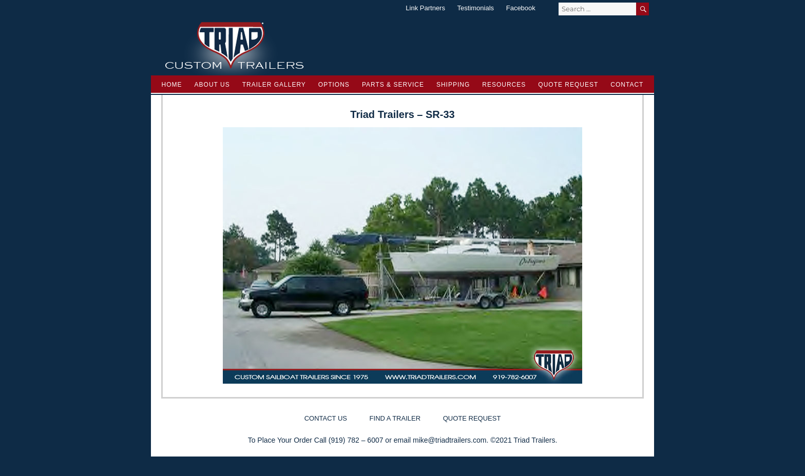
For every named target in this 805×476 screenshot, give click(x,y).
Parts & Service (393, 84)
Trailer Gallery (274, 84)
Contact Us (325, 418)
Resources (504, 84)
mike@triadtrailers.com (449, 440)
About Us (212, 84)
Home (172, 84)
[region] (402, 255)
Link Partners (425, 8)
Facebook (520, 8)
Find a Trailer (395, 418)
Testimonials (475, 8)
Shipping (453, 84)
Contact (626, 84)
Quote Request (568, 84)
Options (334, 84)
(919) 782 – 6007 (356, 440)
